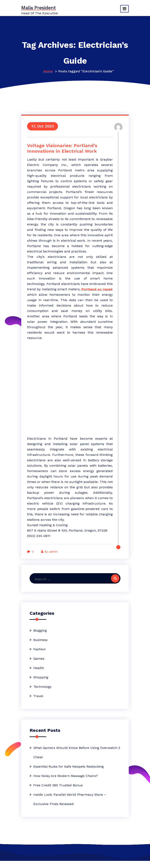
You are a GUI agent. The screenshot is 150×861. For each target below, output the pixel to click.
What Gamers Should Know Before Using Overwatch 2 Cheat (76, 752)
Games (38, 659)
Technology (42, 687)
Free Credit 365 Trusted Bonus (58, 785)
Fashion (39, 649)
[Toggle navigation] (124, 8)
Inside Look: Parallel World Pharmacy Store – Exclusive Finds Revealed (69, 799)
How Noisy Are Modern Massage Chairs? (65, 776)
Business (40, 640)
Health (38, 668)
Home (48, 71)
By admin (50, 551)
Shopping (40, 677)
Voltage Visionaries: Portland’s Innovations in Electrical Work (63, 148)
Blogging (40, 631)
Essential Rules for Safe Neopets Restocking (68, 767)
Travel (38, 696)
